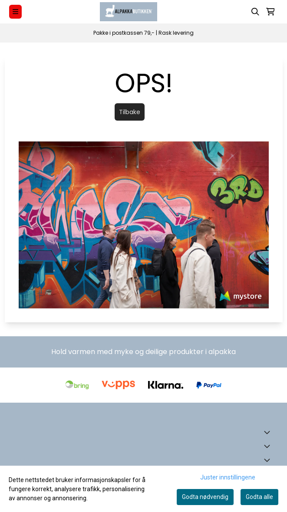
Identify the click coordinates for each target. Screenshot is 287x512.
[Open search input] (255, 12)
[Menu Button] (15, 11)
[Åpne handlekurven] (270, 11)
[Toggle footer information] (269, 432)
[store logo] (128, 11)
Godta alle (259, 496)
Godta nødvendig (205, 496)
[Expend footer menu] (269, 446)
